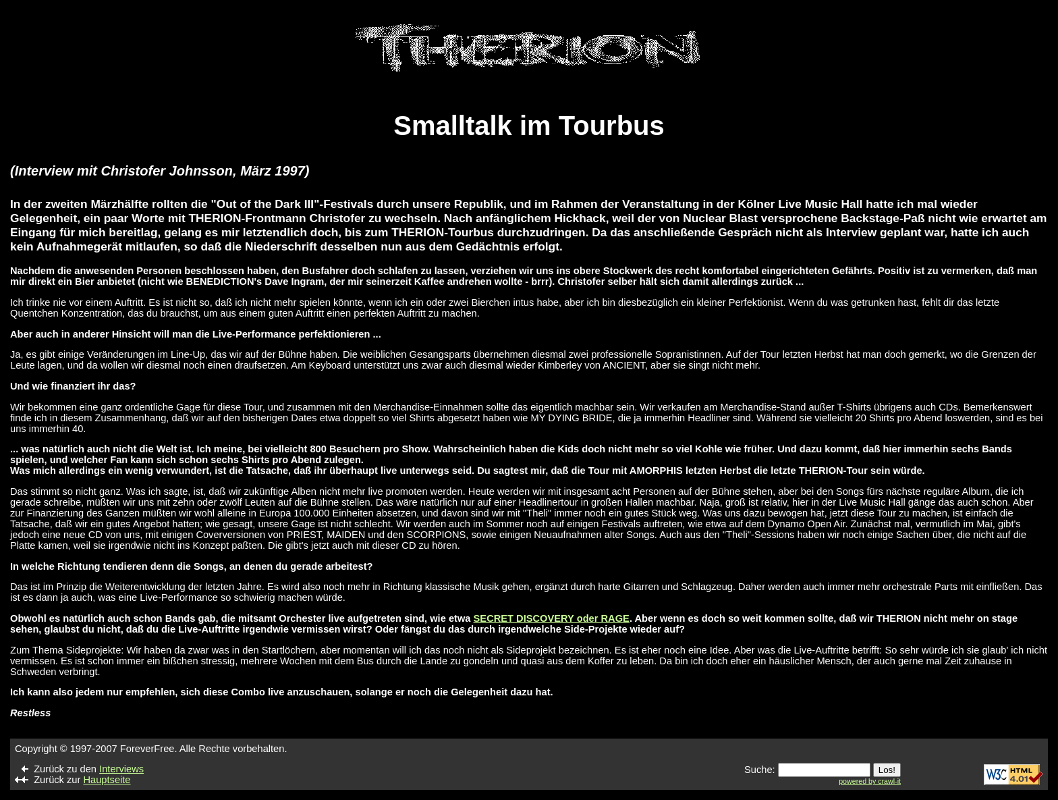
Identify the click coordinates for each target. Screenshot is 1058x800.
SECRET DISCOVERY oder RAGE (552, 618)
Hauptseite (106, 779)
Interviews (121, 769)
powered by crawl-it (870, 781)
